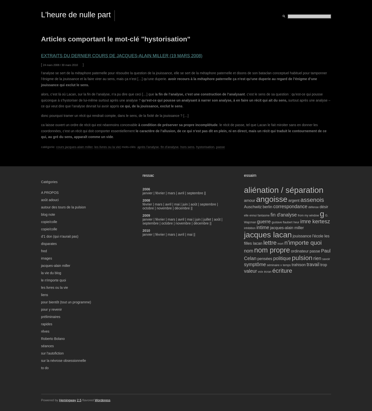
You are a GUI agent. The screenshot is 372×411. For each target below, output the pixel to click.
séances (47, 346)
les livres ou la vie (107, 147)
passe (220, 147)
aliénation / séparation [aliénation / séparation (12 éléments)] (284, 190)
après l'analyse (148, 147)
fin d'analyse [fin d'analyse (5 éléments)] (284, 214)
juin (185, 204)
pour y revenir (51, 309)
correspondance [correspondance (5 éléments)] (290, 206)
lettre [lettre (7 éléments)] (270, 242)
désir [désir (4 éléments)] (324, 207)
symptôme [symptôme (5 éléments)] (255, 264)
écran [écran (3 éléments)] (267, 271)
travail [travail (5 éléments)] (313, 264)
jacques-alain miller (55, 266)
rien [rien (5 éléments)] (317, 258)
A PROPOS (50, 193)
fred (44, 251)
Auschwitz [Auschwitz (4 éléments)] (253, 207)
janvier (148, 193)
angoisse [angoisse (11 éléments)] (271, 199)
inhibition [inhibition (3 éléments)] (250, 228)
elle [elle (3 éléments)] (246, 215)
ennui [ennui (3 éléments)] (253, 215)
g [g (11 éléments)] (322, 213)
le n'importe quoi (53, 280)
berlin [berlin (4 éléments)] (267, 207)
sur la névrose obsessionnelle (63, 361)
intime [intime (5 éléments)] (263, 227)
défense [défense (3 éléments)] (313, 207)
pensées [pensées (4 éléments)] (264, 258)
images (46, 258)
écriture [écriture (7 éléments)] (282, 270)
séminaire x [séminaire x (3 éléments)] (274, 265)
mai (177, 204)
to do (45, 368)
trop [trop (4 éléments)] (323, 264)
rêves (45, 331)
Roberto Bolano (53, 339)
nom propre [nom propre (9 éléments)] (272, 250)
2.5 (79, 400)
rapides (46, 324)
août (194, 204)
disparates (49, 244)
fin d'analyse (170, 147)
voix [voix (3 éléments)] (260, 271)
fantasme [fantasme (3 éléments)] (263, 215)
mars (172, 193)
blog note (48, 214)
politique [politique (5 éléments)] (282, 258)
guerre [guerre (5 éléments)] (264, 221)
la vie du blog (51, 273)
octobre (148, 208)
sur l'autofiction (52, 353)
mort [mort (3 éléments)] (280, 243)
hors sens (187, 147)
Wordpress (102, 400)
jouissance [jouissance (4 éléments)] (302, 236)
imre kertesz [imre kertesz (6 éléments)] (315, 221)
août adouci (50, 200)
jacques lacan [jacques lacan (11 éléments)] (268, 234)
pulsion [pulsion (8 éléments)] (302, 258)
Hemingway (67, 400)
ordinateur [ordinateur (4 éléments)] (300, 251)
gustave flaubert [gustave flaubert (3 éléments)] (282, 222)
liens (44, 295)
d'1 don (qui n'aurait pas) (59, 236)
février (160, 193)
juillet (207, 219)
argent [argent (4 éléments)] (293, 200)
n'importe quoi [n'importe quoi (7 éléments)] (303, 242)
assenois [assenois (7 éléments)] (312, 199)
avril (181, 193)
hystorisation (205, 147)
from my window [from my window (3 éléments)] (308, 215)
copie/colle (49, 222)
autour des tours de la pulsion (63, 207)
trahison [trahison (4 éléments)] (299, 264)
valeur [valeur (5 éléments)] (250, 271)
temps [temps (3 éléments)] (287, 265)
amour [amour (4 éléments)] (249, 200)
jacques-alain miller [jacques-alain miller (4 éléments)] (287, 227)
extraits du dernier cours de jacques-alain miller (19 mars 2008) (121, 55)
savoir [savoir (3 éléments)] (326, 259)
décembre (182, 208)
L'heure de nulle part (76, 14)
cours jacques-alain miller (74, 147)
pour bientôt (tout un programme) (66, 302)
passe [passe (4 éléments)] (315, 251)
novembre (164, 208)
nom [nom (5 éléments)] (248, 250)
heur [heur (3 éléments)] (296, 222)
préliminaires (50, 317)
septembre (195, 193)
